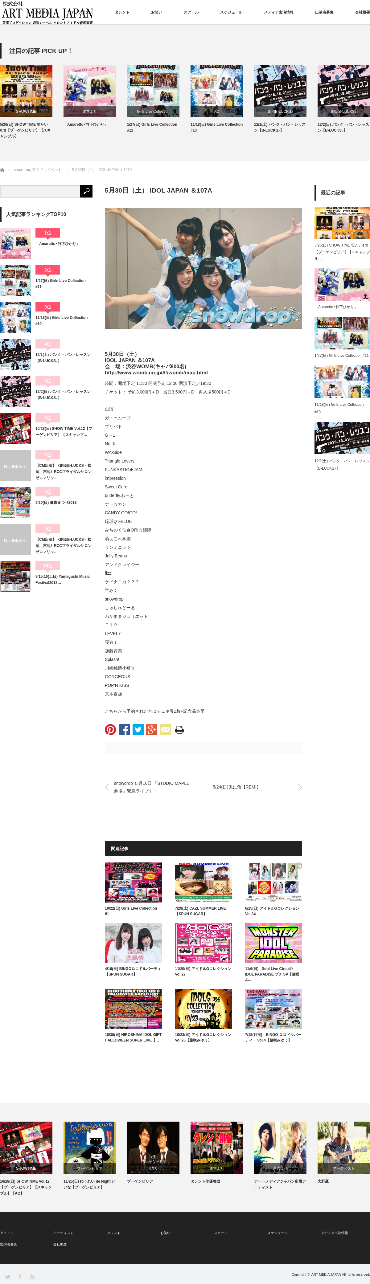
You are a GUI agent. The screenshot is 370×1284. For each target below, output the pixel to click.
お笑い (156, 12)
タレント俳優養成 (205, 1181)
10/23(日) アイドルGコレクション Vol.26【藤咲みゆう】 (203, 1037)
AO (216, 111)
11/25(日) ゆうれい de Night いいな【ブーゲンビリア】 (89, 1184)
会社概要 (362, 12)
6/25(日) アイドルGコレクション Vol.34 (272, 911)
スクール (191, 12)
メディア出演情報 (279, 12)
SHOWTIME (26, 111)
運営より (89, 111)
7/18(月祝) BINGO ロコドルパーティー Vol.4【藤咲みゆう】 (273, 1037)
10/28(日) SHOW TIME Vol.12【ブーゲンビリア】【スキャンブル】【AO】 (26, 1187)
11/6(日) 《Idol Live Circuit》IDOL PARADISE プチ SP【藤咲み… (272, 974)
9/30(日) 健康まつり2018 (55, 502)
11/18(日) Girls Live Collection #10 (217, 127)
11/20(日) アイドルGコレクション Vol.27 (203, 971)
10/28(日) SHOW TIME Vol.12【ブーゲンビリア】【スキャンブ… (63, 431)
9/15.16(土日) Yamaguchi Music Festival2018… (62, 579)
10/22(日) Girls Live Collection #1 (131, 911)
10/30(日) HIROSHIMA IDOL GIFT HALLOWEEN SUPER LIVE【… (133, 1037)
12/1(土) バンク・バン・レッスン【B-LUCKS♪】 (280, 127)
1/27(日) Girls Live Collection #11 (152, 127)
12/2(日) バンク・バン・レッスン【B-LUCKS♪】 (343, 127)
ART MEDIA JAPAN (326, 1274)
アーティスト (82, 12)
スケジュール (231, 12)
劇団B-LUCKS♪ (280, 111)
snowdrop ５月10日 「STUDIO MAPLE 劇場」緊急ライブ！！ (151, 787)
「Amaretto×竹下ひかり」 (86, 124)
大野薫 (323, 1181)
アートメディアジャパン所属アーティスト (280, 1184)
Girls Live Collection (153, 111)
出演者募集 (324, 12)
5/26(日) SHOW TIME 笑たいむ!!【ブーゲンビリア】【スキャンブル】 (25, 130)
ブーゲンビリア (90, 1168)
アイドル (42, 12)
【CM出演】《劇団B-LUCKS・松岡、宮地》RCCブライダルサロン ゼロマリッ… (63, 471)
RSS (32, 1276)
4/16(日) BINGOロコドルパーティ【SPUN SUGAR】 (133, 971)
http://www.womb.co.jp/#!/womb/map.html (156, 373)
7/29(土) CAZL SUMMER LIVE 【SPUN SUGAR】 (200, 911)
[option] (32, 102)
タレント (122, 12)
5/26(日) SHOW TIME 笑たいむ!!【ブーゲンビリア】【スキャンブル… (342, 252)
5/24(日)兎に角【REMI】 (237, 787)
